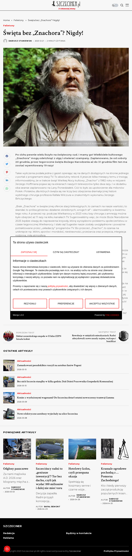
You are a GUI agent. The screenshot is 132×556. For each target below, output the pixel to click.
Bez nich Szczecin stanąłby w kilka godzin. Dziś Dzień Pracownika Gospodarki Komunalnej (65, 381)
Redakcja (9, 533)
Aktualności (24, 361)
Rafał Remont (52, 507)
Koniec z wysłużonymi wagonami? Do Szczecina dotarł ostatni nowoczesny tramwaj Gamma (65, 397)
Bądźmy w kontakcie (79, 533)
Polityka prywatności (116, 551)
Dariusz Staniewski (20, 41)
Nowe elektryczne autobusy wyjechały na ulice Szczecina (47, 414)
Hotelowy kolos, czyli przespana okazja (79, 472)
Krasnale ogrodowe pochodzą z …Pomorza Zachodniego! (113, 474)
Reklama (8, 537)
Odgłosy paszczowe (15, 469)
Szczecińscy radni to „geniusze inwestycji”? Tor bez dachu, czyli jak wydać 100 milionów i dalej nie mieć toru (49, 478)
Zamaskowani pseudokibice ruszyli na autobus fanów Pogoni (49, 365)
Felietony (19, 20)
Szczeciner (75, 551)
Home (6, 20)
